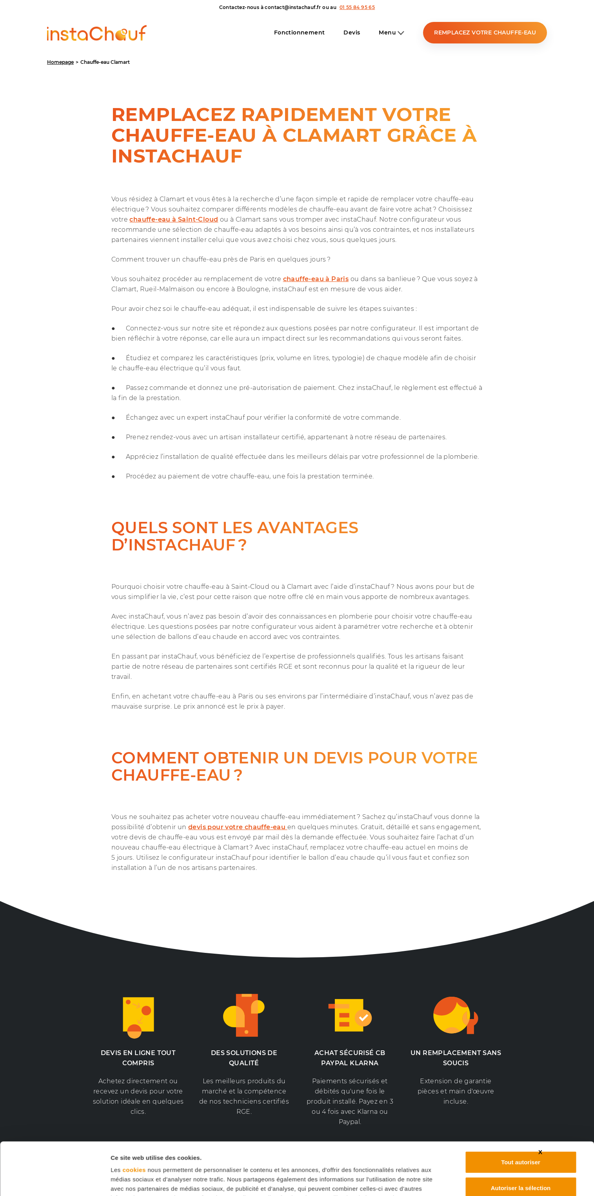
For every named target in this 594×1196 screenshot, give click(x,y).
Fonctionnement (299, 32)
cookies (133, 1115)
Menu (391, 32)
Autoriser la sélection (521, 1133)
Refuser (521, 1158)
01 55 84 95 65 (357, 7)
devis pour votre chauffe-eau (237, 827)
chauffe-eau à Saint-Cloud (173, 219)
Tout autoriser (520, 1107)
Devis (351, 32)
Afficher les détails (137, 1180)
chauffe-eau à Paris (316, 279)
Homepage (60, 62)
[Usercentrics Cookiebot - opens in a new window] (58, 1181)
